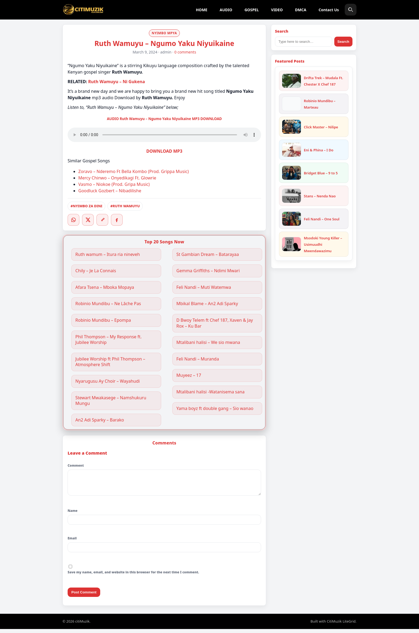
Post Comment (83, 596)
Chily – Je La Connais (95, 271)
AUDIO (226, 9)
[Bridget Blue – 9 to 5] (291, 173)
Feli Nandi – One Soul (321, 219)
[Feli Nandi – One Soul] (291, 219)
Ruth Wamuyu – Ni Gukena (116, 82)
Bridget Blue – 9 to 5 (321, 173)
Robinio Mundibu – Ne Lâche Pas (108, 303)
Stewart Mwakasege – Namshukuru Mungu (110, 400)
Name (72, 514)
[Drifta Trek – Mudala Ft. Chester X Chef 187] (291, 81)
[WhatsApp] (73, 220)
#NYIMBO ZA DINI (86, 206)
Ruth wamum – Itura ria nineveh (107, 254)
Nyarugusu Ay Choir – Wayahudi (107, 381)
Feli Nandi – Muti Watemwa (203, 287)
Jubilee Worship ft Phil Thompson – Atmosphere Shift (110, 362)
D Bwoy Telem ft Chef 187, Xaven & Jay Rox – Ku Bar (214, 323)
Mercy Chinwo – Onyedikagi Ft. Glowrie (117, 178)
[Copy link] (102, 220)
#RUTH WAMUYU (125, 206)
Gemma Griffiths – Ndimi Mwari (208, 271)
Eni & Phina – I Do (318, 150)
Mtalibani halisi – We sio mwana (208, 342)
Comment (76, 465)
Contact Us (329, 9)
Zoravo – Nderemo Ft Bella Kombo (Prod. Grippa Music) (133, 171)
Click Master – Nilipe (321, 127)
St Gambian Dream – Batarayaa (207, 254)
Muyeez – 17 (188, 375)
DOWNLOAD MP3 (164, 151)
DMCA (300, 9)
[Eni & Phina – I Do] (291, 150)
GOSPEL (252, 9)
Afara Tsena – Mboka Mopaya (104, 287)
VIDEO (277, 9)
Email (72, 542)
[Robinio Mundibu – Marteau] (291, 104)
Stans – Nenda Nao (320, 196)
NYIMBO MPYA (164, 33)
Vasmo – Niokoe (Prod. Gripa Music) (114, 184)
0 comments (185, 52)
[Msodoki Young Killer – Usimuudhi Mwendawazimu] (291, 244)
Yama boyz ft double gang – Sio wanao (214, 408)
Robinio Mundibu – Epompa (103, 320)
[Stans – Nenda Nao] (291, 196)
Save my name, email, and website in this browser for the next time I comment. (133, 576)
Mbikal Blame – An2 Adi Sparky (207, 303)
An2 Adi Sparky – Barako (99, 420)
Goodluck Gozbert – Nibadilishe (109, 191)
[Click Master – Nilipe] (291, 127)
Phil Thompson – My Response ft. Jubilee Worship (108, 340)
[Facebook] (117, 220)
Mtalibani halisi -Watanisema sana (210, 392)
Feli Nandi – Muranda (197, 359)
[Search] (350, 10)
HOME (201, 9)
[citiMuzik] (83, 10)
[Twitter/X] (88, 220)
